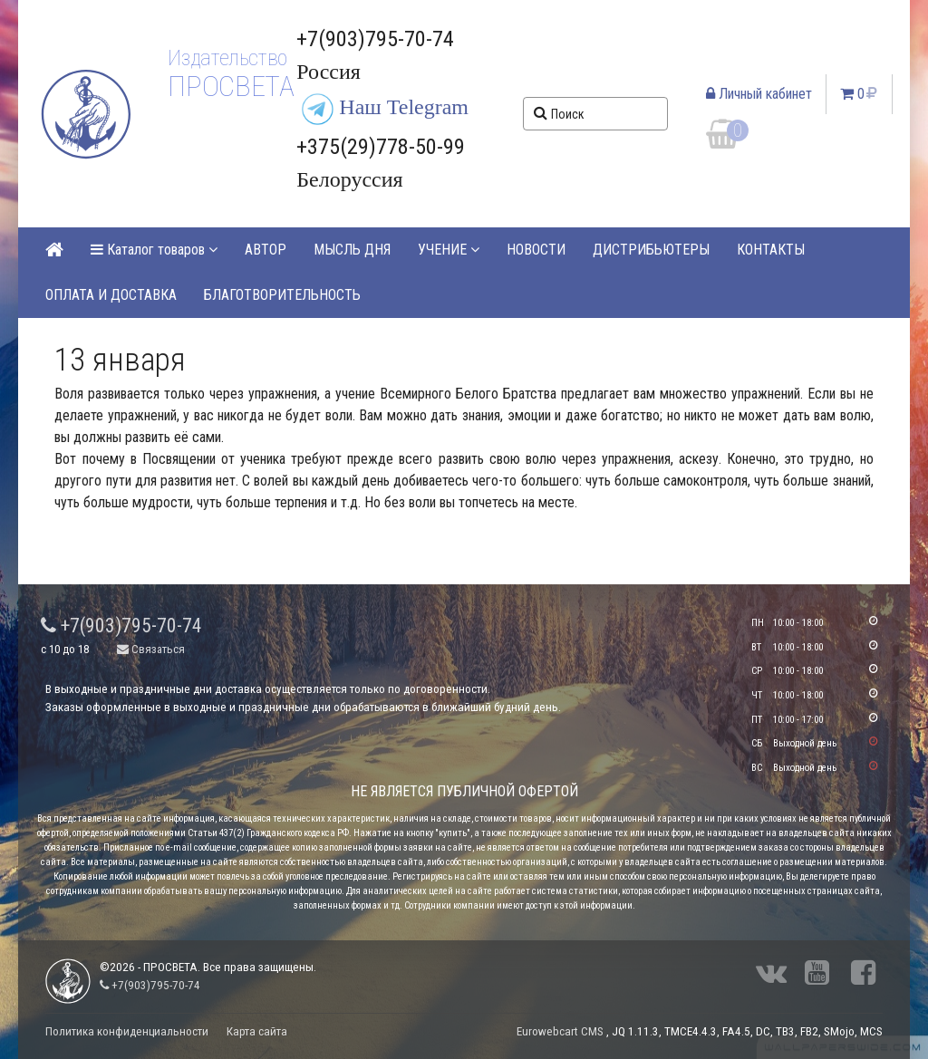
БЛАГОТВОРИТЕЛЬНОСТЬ (282, 294)
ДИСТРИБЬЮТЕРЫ (651, 249)
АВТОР (265, 249)
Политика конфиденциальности (126, 1031)
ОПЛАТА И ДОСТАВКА (111, 294)
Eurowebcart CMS (560, 1031)
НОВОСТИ (536, 249)
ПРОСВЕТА (231, 86)
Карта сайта (257, 1031)
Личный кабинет (759, 93)
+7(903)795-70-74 (121, 625)
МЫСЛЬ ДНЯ (352, 249)
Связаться (151, 649)
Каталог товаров (154, 249)
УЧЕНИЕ (448, 249)
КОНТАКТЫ (771, 249)
